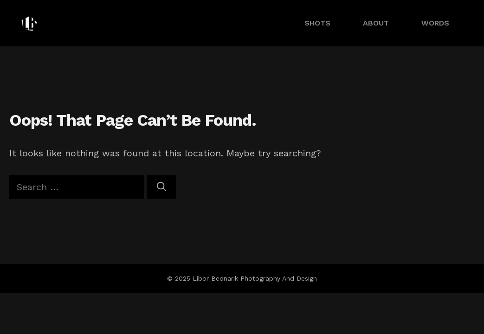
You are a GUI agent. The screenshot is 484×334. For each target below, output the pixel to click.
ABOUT (376, 23)
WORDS (435, 23)
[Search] (161, 187)
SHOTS (317, 23)
